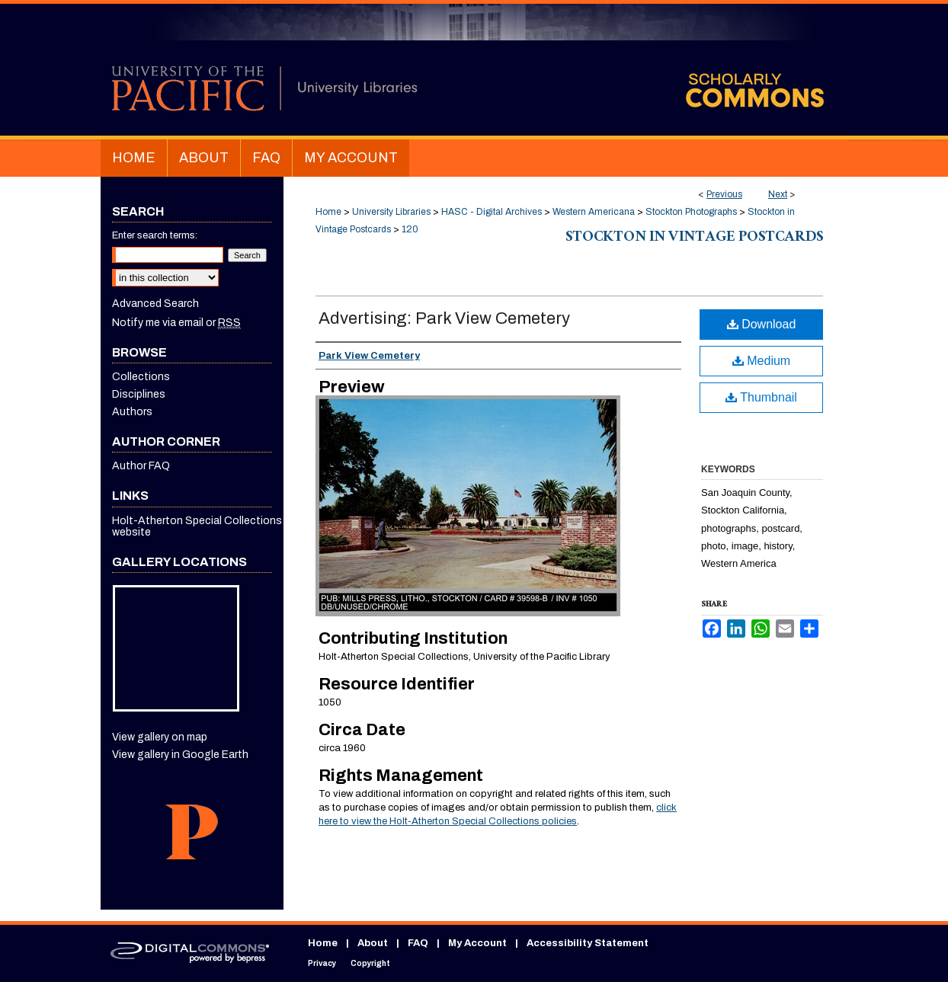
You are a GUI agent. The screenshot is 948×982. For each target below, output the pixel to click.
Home (328, 211)
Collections (141, 376)
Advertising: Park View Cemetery (444, 318)
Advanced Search (155, 303)
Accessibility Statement (588, 943)
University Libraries (391, 211)
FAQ (418, 943)
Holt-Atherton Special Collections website (197, 526)
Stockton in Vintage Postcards (694, 238)
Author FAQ (141, 466)
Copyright (370, 963)
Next (777, 194)
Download (761, 324)
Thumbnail (761, 397)
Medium (761, 360)
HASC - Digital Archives (491, 211)
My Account (477, 943)
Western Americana (593, 211)
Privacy (322, 963)
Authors (132, 411)
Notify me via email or (176, 322)
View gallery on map (159, 737)
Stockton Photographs (691, 211)
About (372, 943)
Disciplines (138, 394)
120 (410, 229)
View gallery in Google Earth (180, 754)
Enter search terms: (154, 235)
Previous (724, 194)
